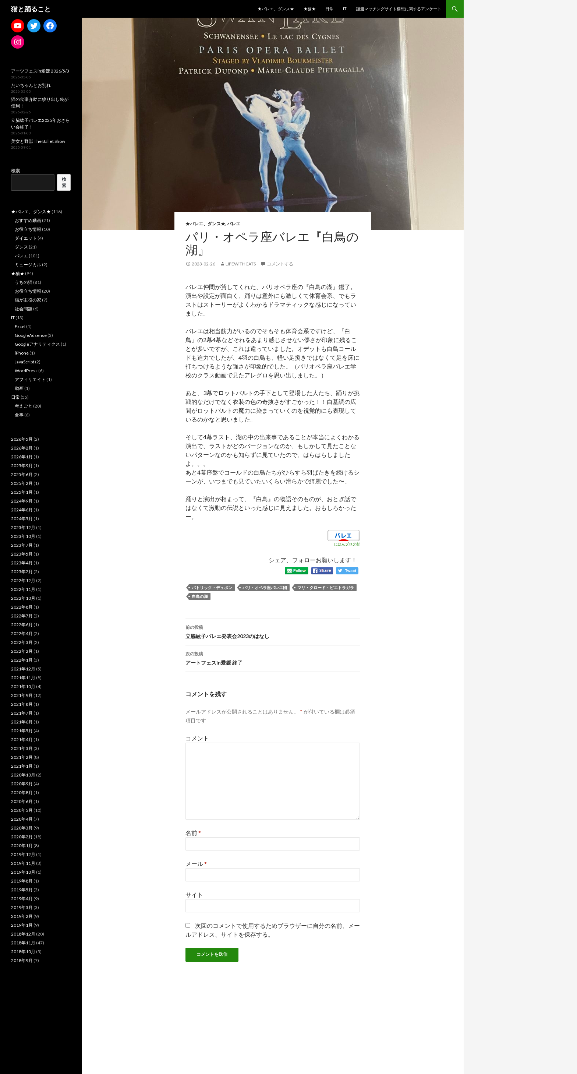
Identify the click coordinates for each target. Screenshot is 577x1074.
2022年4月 (22, 633)
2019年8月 (22, 881)
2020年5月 (22, 810)
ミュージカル (28, 264)
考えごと (23, 406)
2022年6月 (22, 624)
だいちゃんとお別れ (31, 85)
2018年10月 (23, 951)
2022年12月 (23, 580)
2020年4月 (22, 819)
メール (196, 863)
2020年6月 (22, 801)
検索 (15, 170)
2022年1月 (22, 660)
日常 (329, 8)
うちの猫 (23, 282)
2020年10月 (23, 775)
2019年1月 (22, 925)
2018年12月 (23, 934)
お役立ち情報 (28, 229)
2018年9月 (22, 960)
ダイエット (26, 238)
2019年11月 (23, 863)
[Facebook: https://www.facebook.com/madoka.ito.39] (50, 25)
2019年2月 (22, 916)
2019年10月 (23, 872)
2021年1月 (22, 766)
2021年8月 (22, 704)
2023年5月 (22, 554)
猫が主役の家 (28, 300)
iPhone (22, 353)
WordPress (26, 370)
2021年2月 (22, 757)
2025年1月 (22, 492)
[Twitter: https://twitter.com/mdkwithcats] (33, 25)
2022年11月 (23, 589)
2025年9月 (22, 465)
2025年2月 (22, 483)
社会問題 (23, 308)
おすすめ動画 (28, 220)
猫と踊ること (31, 9)
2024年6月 (22, 510)
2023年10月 (23, 536)
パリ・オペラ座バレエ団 (265, 587)
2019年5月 (22, 889)
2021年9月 (22, 695)
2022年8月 (22, 607)
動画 (19, 388)
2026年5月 (22, 439)
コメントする (280, 264)
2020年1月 (22, 845)
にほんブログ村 (347, 544)
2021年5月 (22, 730)
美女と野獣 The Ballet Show (38, 141)
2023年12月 (23, 527)
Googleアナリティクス (37, 344)
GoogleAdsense (31, 335)
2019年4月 (22, 898)
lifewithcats (241, 264)
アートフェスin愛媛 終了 (272, 657)
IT (345, 8)
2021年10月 (23, 686)
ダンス (21, 247)
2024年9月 (22, 501)
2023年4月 (22, 563)
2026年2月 (22, 448)
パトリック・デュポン (212, 587)
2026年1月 (22, 456)
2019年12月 (23, 854)
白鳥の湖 (200, 596)
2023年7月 (22, 545)
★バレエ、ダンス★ (276, 8)
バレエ (233, 223)
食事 (19, 415)
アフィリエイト (30, 379)
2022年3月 (22, 642)
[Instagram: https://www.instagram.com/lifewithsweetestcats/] (17, 42)
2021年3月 (22, 748)
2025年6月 (22, 474)
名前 (193, 832)
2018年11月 (23, 943)
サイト (194, 894)
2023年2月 (22, 571)
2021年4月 (22, 739)
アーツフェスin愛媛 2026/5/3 (40, 71)
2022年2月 (22, 651)
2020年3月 (22, 828)
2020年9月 (22, 783)
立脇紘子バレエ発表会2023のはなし (272, 631)
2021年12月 (23, 669)
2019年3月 (22, 907)
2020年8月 (22, 792)
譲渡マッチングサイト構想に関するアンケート (398, 8)
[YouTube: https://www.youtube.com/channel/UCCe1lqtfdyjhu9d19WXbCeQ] (17, 25)
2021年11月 (23, 677)
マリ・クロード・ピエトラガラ (325, 587)
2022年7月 (22, 616)
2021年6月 (22, 722)
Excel (20, 326)
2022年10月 (23, 598)
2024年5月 (22, 518)
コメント (197, 738)
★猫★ (310, 8)
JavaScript (24, 362)
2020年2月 (22, 836)
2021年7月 (22, 713)
